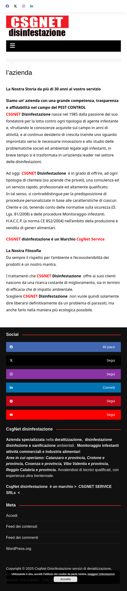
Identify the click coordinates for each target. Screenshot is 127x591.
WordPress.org (18, 549)
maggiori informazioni (101, 574)
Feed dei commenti (22, 538)
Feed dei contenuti (21, 526)
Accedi (11, 516)
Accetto (65, 579)
